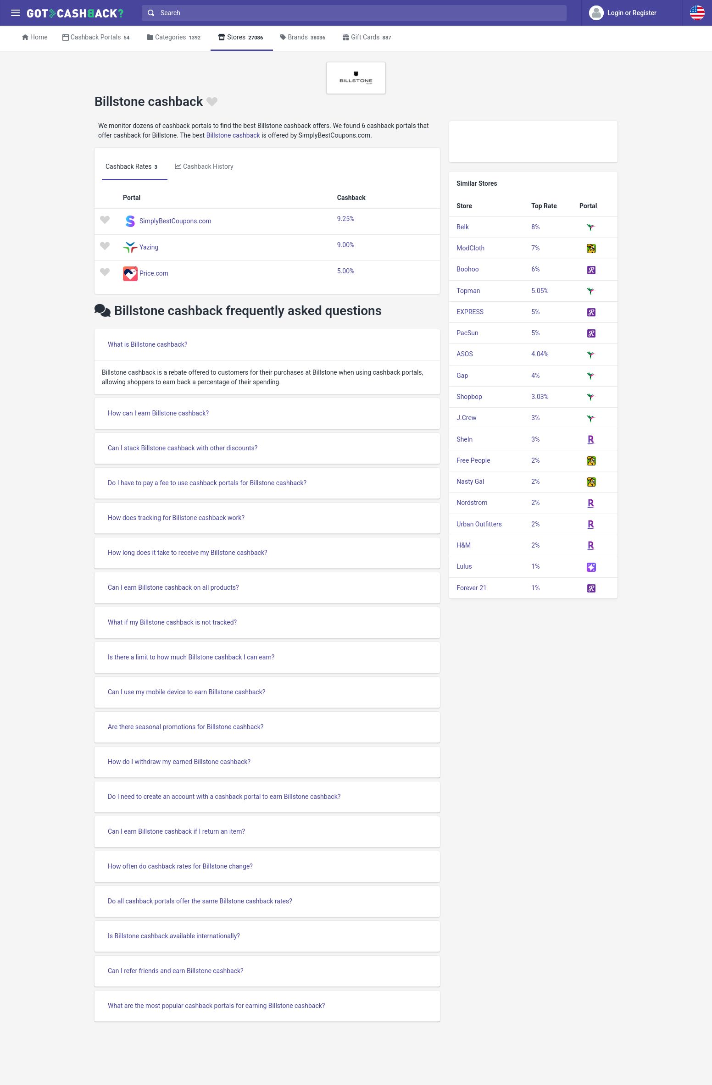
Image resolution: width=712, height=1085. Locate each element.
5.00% (346, 271)
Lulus (464, 566)
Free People (473, 460)
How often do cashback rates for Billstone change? (180, 866)
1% (535, 566)
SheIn (464, 439)
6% (535, 269)
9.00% (346, 245)
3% (535, 417)
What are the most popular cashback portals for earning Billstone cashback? (216, 1005)
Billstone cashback (233, 135)
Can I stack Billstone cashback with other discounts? (182, 448)
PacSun (467, 333)
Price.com (153, 273)
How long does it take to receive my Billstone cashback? (187, 552)
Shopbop (469, 396)
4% (535, 375)
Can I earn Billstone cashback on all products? (173, 587)
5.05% (540, 290)
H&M (463, 545)
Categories (175, 37)
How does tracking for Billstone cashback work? (176, 517)
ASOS (464, 354)
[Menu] (15, 13)
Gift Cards (368, 37)
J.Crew (466, 417)
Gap (462, 375)
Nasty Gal (470, 481)
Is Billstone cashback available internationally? (174, 936)
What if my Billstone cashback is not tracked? (172, 622)
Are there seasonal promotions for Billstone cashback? (185, 727)
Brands (304, 37)
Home (35, 37)
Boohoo (467, 269)
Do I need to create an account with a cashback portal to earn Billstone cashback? (224, 796)
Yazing (148, 246)
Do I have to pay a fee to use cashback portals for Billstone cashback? (207, 483)
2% (535, 460)
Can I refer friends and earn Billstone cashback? (176, 970)
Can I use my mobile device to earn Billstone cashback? (186, 692)
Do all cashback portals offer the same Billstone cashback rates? (200, 901)
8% (535, 227)
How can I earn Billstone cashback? (158, 413)
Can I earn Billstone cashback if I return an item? (176, 831)
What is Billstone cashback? (148, 344)
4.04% (540, 354)
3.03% (540, 396)
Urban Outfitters (479, 524)
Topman (468, 290)
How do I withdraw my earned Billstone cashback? (179, 761)
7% (535, 248)
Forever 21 (471, 588)
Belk (462, 227)
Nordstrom (471, 502)
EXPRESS (470, 312)
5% (535, 312)
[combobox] (352, 13)
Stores (242, 37)
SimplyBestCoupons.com (175, 220)
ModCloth (470, 248)
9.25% (346, 218)
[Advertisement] (533, 141)
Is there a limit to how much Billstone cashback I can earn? (191, 657)
